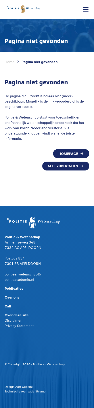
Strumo (40, 391)
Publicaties (14, 288)
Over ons (12, 297)
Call (8, 306)
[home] (23, 9)
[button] (85, 9)
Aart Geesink (24, 386)
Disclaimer (13, 320)
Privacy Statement (19, 325)
